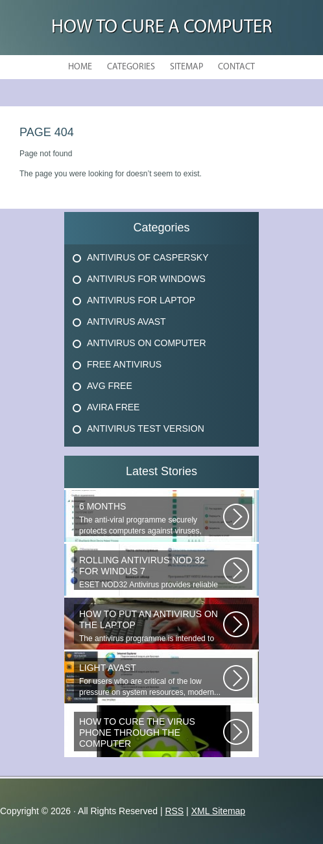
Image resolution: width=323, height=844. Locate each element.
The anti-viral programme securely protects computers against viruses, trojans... (151, 518)
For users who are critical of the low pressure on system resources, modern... (151, 679)
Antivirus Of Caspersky (147, 257)
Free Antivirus (124, 364)
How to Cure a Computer (161, 27)
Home (80, 67)
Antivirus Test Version (145, 428)
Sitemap (186, 67)
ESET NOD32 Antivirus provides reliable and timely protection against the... (151, 572)
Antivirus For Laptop (141, 300)
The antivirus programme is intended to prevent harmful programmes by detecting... (151, 626)
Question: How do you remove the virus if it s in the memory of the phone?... (151, 733)
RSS (174, 811)
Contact (236, 67)
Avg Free (109, 386)
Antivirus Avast (126, 321)
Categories (131, 67)
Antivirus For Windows (146, 279)
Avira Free (113, 407)
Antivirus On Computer (146, 343)
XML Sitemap (218, 811)
